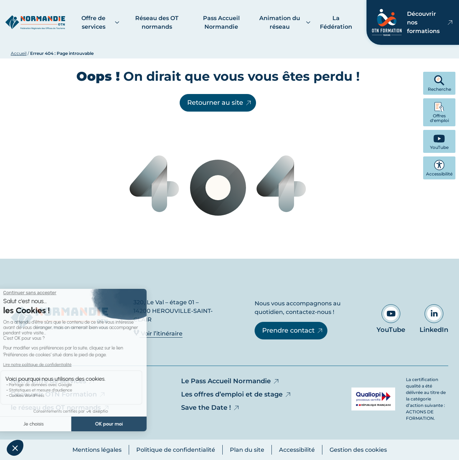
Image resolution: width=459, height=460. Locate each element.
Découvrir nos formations (413, 22)
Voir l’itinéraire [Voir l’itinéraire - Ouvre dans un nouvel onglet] (158, 333)
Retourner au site (219, 103)
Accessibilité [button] (439, 168)
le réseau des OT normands (60, 408)
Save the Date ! (210, 408)
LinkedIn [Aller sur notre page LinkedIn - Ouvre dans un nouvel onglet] (434, 319)
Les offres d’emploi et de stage (236, 394)
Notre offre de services (53, 381)
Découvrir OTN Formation (58, 394)
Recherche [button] (439, 83)
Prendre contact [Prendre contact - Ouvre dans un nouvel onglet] (292, 330)
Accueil (19, 53)
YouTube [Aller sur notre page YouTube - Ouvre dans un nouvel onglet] (391, 319)
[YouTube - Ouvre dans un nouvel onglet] (439, 141)
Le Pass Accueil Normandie (230, 381)
